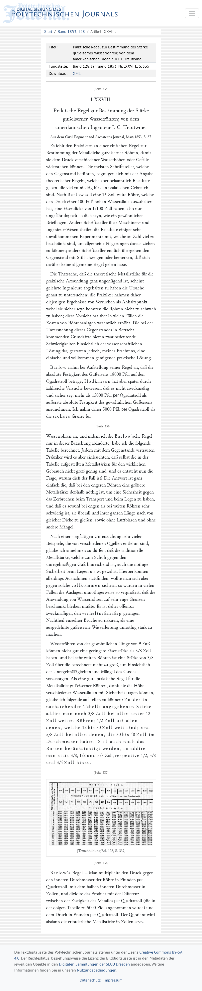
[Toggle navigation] (192, 13)
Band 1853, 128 (71, 31)
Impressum (113, 980)
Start (48, 31)
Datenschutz (90, 980)
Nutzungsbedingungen (96, 970)
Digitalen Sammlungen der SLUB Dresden (94, 964)
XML (77, 73)
